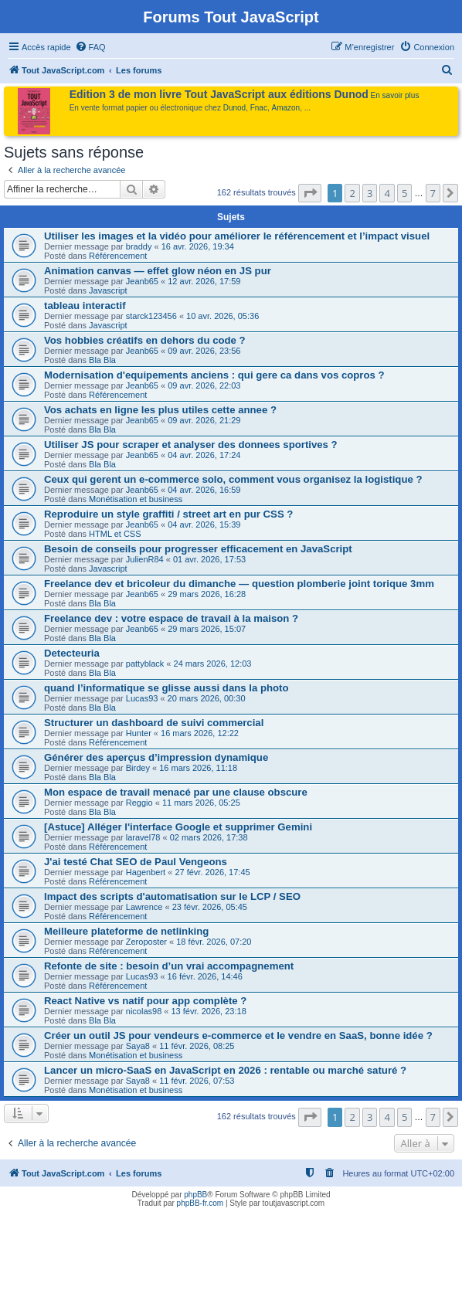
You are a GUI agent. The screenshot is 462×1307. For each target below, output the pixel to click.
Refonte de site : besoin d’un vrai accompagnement (169, 966)
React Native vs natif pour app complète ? (145, 1001)
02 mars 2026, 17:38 (209, 837)
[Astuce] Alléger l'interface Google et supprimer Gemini (178, 827)
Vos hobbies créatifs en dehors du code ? (145, 340)
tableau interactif (85, 305)
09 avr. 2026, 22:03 (204, 385)
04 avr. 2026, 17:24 (204, 455)
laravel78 (143, 837)
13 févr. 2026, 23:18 (209, 1011)
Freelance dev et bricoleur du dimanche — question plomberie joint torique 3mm (239, 583)
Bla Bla (102, 360)
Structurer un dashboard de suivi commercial (153, 722)
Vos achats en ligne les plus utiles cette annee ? (160, 410)
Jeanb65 (142, 281)
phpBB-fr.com (200, 1203)
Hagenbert (145, 872)
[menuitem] (90, 47)
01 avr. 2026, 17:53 (209, 559)
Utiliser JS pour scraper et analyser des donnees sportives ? (191, 444)
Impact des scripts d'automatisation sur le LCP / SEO (172, 896)
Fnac (258, 108)
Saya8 (138, 1046)
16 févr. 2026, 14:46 (205, 976)
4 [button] (386, 193)
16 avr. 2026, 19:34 (197, 246)
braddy (139, 246)
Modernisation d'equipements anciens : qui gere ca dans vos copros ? (214, 375)
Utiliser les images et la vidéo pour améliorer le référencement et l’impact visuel (237, 236)
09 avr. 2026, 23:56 (204, 350)
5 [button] (404, 193)
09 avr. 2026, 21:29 (204, 420)
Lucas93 (142, 698)
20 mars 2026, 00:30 (207, 698)
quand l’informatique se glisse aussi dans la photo (166, 688)
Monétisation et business (135, 499)
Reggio (139, 802)
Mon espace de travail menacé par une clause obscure (175, 792)
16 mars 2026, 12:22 (200, 733)
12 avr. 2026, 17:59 (204, 281)
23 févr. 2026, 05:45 (209, 907)
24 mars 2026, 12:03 (213, 663)
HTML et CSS (115, 533)
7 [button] (433, 193)
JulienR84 (145, 559)
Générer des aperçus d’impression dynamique (156, 757)
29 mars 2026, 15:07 (207, 628)
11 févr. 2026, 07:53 (196, 1080)
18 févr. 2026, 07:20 (213, 941)
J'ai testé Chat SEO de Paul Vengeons (135, 861)
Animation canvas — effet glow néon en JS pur (157, 271)
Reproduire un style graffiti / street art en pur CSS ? (168, 514)
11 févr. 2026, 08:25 (196, 1046)
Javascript (108, 290)
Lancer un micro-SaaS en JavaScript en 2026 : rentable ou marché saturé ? (225, 1070)
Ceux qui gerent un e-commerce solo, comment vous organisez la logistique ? (233, 479)
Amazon (286, 108)
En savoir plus (395, 95)
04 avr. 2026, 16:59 (204, 489)
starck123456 (151, 316)
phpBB (195, 1194)
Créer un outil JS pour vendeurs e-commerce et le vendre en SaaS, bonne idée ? (238, 1035)
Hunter (138, 733)
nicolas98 (143, 1011)
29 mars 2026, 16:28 (207, 594)
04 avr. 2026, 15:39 (204, 524)
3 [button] (369, 193)
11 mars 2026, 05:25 (201, 802)
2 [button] (352, 193)
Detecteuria (72, 653)
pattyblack (145, 663)
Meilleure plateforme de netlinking (126, 931)
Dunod (234, 108)
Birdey (138, 767)
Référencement (118, 255)
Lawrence (144, 907)
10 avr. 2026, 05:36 (222, 316)
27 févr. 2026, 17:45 (212, 872)
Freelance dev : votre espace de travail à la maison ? (171, 618)
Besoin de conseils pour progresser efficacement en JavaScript (198, 549)
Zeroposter (146, 941)
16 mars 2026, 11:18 (198, 767)
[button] (309, 193)
